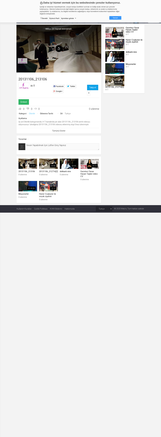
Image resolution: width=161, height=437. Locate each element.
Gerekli (44, 18)
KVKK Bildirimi (56, 209)
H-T (33, 85)
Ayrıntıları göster (67, 18)
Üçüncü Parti (54, 18)
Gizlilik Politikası (41, 209)
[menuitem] (23, 61)
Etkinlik (32, 113)
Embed (24, 102)
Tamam (115, 18)
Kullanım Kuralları (24, 209)
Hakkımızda (70, 209)
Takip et (92, 87)
